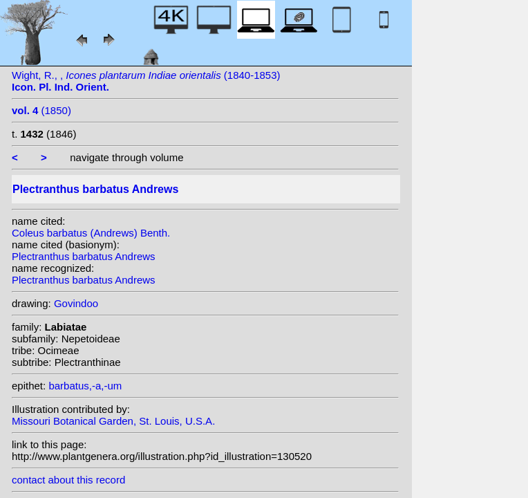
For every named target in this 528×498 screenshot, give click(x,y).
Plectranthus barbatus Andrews (83, 256)
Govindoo (76, 303)
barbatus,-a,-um (85, 385)
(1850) (41, 110)
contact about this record (68, 480)
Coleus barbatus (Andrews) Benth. (91, 233)
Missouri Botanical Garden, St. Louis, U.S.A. (113, 421)
